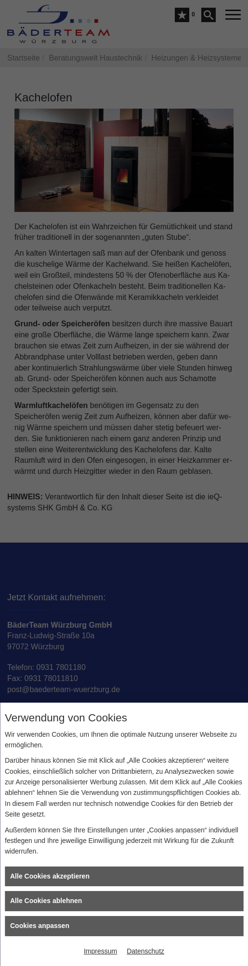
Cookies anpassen (39, 925)
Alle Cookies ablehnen (46, 900)
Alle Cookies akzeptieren (50, 876)
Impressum (100, 951)
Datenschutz (145, 951)
